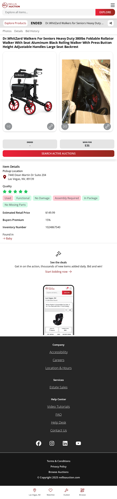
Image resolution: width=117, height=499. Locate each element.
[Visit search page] (82, 491)
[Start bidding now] (58, 272)
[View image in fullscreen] (50, 126)
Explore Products (15, 23)
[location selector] (35, 491)
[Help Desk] (58, 422)
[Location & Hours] (58, 368)
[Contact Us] (58, 430)
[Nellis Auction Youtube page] (78, 443)
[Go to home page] (11, 5)
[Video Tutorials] (58, 406)
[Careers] (58, 360)
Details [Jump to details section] (18, 31)
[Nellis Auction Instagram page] (52, 443)
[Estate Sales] (58, 387)
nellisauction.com (69, 477)
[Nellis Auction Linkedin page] (65, 443)
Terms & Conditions (58, 461)
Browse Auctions (58, 472)
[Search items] (50, 12)
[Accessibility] (59, 352)
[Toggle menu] (112, 5)
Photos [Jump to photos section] (7, 31)
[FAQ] (59, 414)
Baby (7, 238)
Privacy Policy (58, 466)
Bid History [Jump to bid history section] (32, 31)
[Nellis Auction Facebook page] (38, 443)
